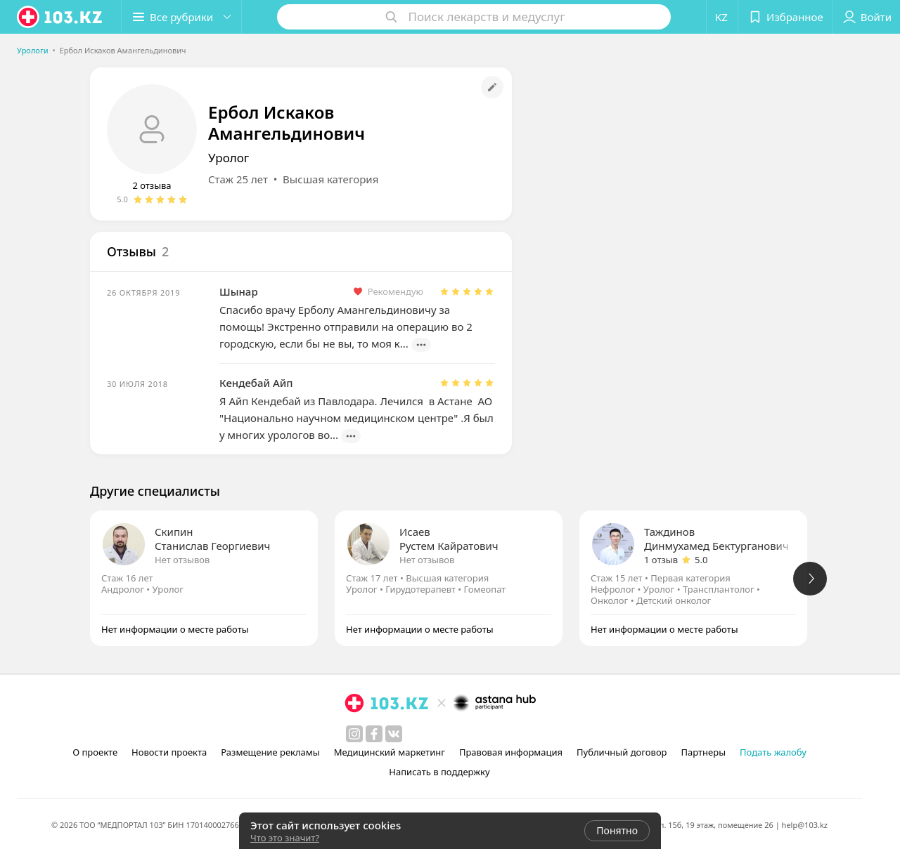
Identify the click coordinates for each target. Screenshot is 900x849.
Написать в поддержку (439, 771)
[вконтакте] (393, 733)
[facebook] (374, 733)
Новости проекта (169, 752)
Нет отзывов (182, 559)
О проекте (94, 752)
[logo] (60, 17)
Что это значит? (284, 837)
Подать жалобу (773, 752)
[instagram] (354, 733)
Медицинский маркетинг (389, 752)
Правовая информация (510, 752)
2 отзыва (151, 185)
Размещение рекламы (270, 752)
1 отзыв (661, 559)
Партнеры (703, 752)
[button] (181, 17)
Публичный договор (622, 752)
